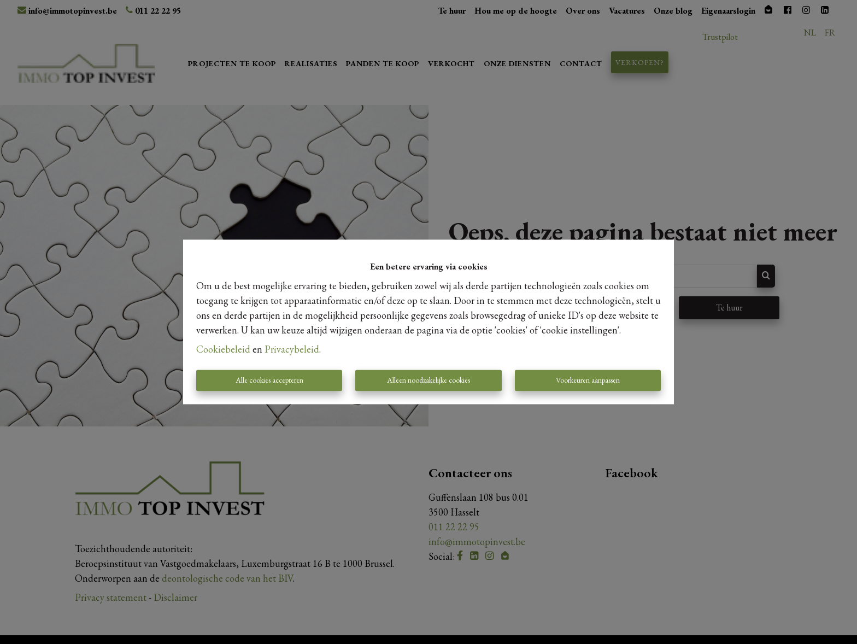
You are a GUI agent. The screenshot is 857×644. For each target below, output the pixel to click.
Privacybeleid (292, 349)
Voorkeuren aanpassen (588, 380)
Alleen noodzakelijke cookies (428, 380)
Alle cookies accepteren (269, 380)
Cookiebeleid (223, 349)
